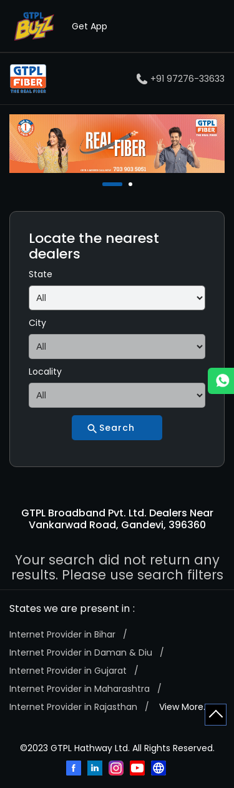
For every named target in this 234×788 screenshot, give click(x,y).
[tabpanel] (117, 143)
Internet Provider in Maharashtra (79, 689)
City (37, 323)
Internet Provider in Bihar (62, 634)
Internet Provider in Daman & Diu (80, 652)
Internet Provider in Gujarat (68, 671)
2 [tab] (132, 184)
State (40, 274)
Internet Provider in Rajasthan (73, 707)
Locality (45, 372)
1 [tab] (105, 184)
